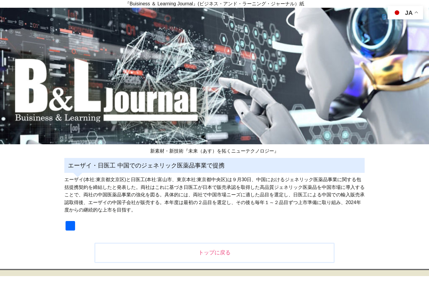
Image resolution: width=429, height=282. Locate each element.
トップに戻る (214, 253)
